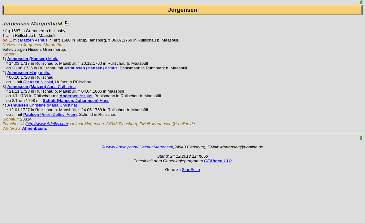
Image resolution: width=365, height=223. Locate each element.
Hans (76, 100)
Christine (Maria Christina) (42, 105)
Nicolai (38, 82)
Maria (33, 58)
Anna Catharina (41, 86)
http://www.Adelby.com (47, 123)
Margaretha (28, 72)
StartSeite (191, 169)
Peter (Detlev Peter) (50, 114)
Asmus (33, 40)
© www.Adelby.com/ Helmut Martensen (137, 147)
